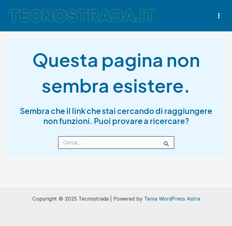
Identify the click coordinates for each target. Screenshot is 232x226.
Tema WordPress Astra (172, 199)
